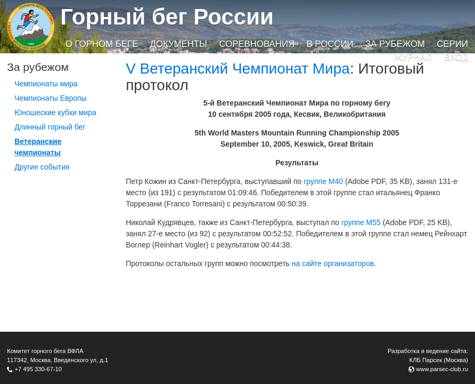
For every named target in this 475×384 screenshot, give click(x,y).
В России (329, 44)
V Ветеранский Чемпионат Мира (238, 68)
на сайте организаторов (333, 263)
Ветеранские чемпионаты (37, 147)
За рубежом (395, 44)
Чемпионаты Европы (50, 98)
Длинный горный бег (49, 127)
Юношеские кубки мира (55, 112)
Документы (178, 44)
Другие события (42, 167)
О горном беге (101, 44)
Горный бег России (167, 16)
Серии (452, 44)
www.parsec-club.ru (442, 369)
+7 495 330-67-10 (38, 369)
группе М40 (323, 181)
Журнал (413, 57)
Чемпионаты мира (46, 83)
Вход (456, 57)
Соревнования (256, 44)
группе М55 (361, 222)
